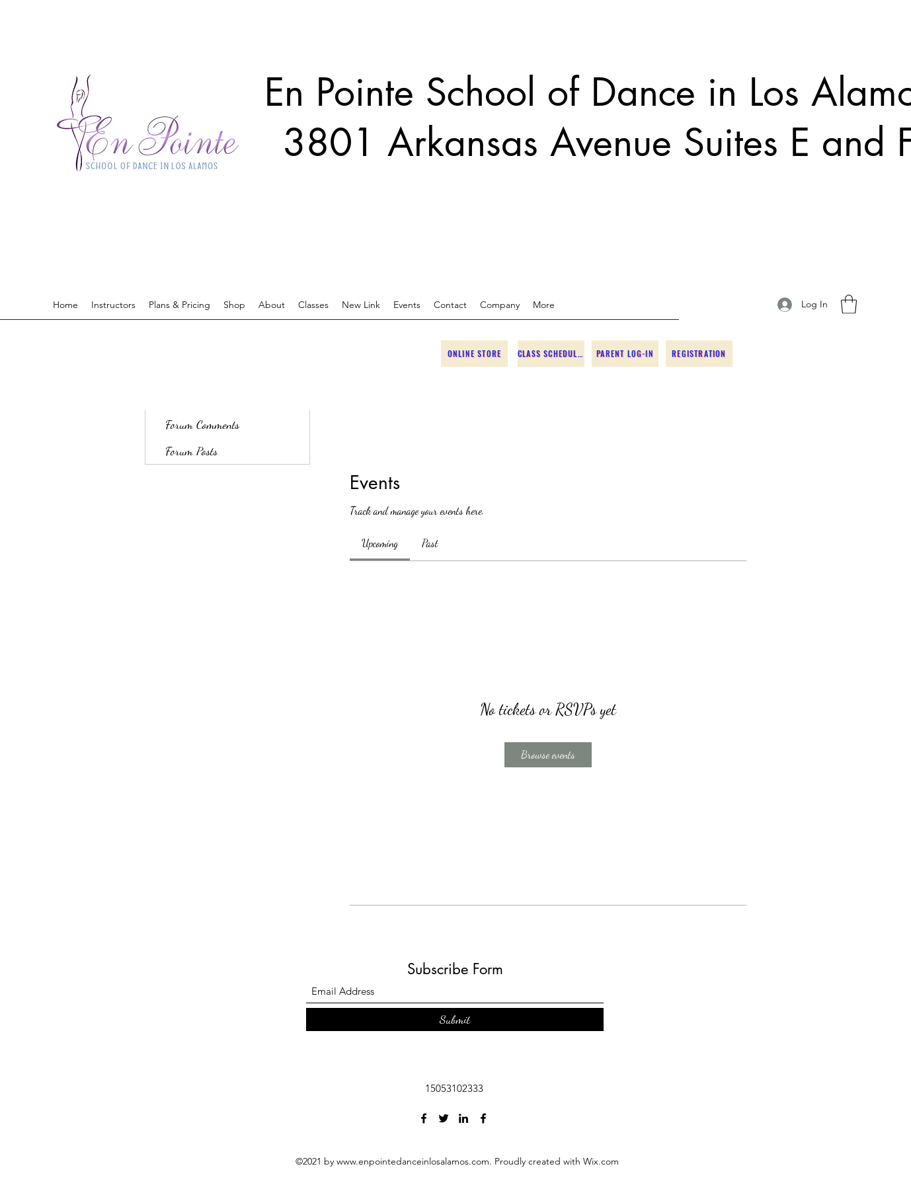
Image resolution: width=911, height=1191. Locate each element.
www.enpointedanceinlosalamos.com (413, 1161)
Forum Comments (202, 424)
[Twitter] (443, 1118)
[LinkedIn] (463, 1118)
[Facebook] (423, 1118)
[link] (380, 543)
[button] (849, 304)
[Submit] (455, 1019)
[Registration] (699, 353)
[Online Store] (474, 353)
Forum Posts (191, 450)
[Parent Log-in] (625, 353)
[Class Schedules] (551, 353)
